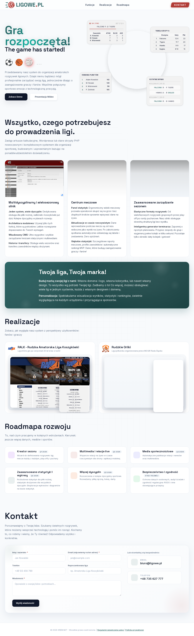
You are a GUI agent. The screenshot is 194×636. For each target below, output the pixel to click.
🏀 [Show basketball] (19, 62)
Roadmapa (123, 4)
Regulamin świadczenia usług (110, 630)
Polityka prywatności (134, 630)
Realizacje (105, 4)
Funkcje (90, 4)
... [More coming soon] (39, 62)
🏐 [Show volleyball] (29, 62)
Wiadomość (18, 578)
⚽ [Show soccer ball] (9, 62)
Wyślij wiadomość (25, 603)
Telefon (16, 565)
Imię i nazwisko (20, 552)
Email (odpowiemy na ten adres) (84, 552)
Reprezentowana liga (78, 565)
